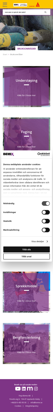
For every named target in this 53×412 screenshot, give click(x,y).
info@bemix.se (36, 402)
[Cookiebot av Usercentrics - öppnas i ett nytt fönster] (38, 154)
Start (5, 54)
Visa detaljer (37, 241)
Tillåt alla (26, 249)
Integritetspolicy (31, 406)
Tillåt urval (27, 256)
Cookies (18, 406)
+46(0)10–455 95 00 (18, 402)
